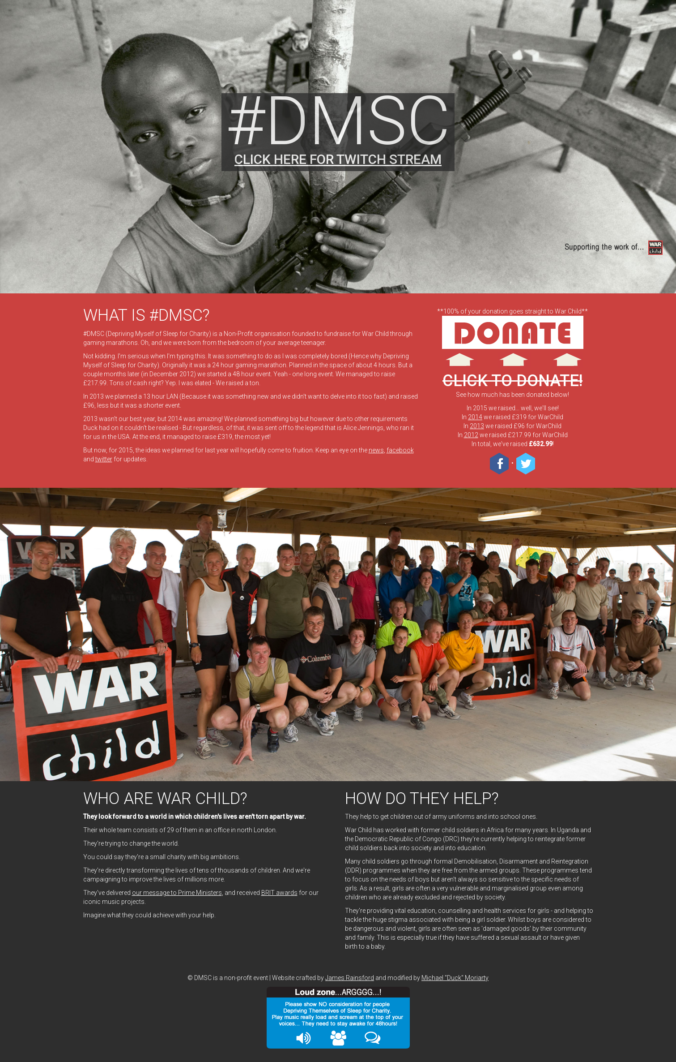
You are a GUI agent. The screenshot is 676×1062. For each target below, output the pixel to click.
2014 (475, 417)
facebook (400, 450)
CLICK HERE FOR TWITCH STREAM (338, 159)
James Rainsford (349, 977)
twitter (103, 459)
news (376, 450)
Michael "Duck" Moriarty (455, 977)
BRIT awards (279, 892)
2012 (471, 435)
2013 (477, 426)
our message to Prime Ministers (177, 892)
